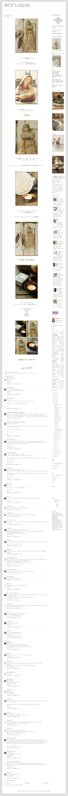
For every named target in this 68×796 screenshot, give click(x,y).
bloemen (55, 335)
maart (55, 448)
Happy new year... (60, 301)
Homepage (27, 783)
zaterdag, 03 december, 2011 (13, 734)
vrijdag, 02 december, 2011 (13, 686)
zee (63, 385)
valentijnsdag (61, 374)
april (55, 447)
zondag (59, 387)
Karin (8, 549)
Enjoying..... (57, 432)
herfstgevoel (60, 346)
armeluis (53, 332)
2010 (54, 454)
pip (53, 366)
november (56, 434)
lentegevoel (55, 358)
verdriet (53, 375)
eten (53, 340)
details (62, 339)
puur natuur (61, 366)
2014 (54, 397)
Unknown (8, 506)
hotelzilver (61, 347)
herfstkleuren (55, 347)
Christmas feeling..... (61, 289)
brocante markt (60, 336)
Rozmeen (8, 699)
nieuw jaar (54, 364)
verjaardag (62, 375)
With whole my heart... (60, 264)
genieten (54, 344)
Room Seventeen (10, 672)
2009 (54, 456)
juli (55, 441)
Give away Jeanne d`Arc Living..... (61, 274)
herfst (53, 346)
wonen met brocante (11, 569)
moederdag (62, 359)
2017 (54, 392)
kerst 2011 (61, 351)
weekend (62, 381)
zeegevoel (54, 386)
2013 (54, 399)
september (57, 438)
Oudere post (46, 783)
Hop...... (60, 197)
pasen (53, 365)
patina (62, 365)
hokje (8, 540)
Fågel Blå (9, 679)
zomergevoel (55, 387)
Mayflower (9, 603)
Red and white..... (58, 418)
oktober (56, 436)
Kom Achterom (10, 378)
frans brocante (60, 341)
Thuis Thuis (9, 387)
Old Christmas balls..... (57, 421)
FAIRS (56, 340)
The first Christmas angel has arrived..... (58, 429)
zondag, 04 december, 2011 (13, 768)
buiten (62, 337)
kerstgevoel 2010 (58, 353)
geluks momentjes (58, 342)
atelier (62, 332)
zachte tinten (59, 385)
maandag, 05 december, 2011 (13, 778)
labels (53, 357)
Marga (8, 641)
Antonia (8, 720)
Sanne (8, 483)
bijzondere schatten (58, 333)
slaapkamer (61, 370)
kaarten (53, 351)
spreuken (62, 371)
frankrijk (54, 341)
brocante (54, 336)
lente (62, 357)
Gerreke (8, 621)
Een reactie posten (10, 780)
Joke (8, 772)
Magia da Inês (10, 751)
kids (58, 354)
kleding (62, 354)
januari (56, 452)
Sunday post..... (60, 208)
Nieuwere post (8, 783)
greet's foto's (10, 738)
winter (53, 382)
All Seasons (9, 398)
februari (56, 450)
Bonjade (17, 5)
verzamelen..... (56, 376)
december (56, 404)
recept (53, 367)
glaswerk (54, 345)
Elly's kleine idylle (12, 593)
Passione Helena (10, 452)
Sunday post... (59, 231)
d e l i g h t (10, 520)
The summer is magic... (60, 252)
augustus (56, 440)
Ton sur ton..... (58, 427)
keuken (53, 354)
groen (59, 345)
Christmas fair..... (57, 423)
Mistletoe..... (57, 425)
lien (8, 653)
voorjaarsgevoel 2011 (58, 380)
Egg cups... (60, 241)
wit (63, 382)
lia (7, 496)
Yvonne (8, 528)
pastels (58, 365)
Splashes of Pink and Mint (13, 761)
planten (56, 366)
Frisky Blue (9, 513)
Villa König (9, 576)
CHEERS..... (57, 406)
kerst (57, 351)
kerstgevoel (55, 352)
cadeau (54, 339)
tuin (63, 372)
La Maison (9, 468)
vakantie (54, 374)
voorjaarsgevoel (56, 378)
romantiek (58, 367)
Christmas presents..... (58, 414)
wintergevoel (58, 382)
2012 (54, 401)
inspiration (61, 348)
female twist (61, 340)
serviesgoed (61, 368)
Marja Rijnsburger (11, 557)
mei (55, 445)
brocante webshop (56, 337)
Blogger (48, 791)
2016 (54, 394)
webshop (54, 381)
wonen (34, 373)
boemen (62, 335)
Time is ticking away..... (58, 408)
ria (7, 612)
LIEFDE (62, 358)
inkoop (53, 348)
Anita (8, 630)
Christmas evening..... (57, 411)
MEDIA (57, 359)
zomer (62, 386)
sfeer (30, 373)
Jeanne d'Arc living (12, 373)
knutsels (54, 356)
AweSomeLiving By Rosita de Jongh (15, 412)
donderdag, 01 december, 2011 (14, 383)
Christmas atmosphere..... (58, 416)
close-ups (58, 339)
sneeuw (58, 371)
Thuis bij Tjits (10, 439)
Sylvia (8, 583)
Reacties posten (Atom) (17, 785)
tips (58, 372)
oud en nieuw (61, 364)
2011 (54, 403)
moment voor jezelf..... (23, 373)
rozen (62, 367)
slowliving (54, 371)
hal (63, 345)
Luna (53, 359)
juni (55, 443)
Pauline (8, 661)
